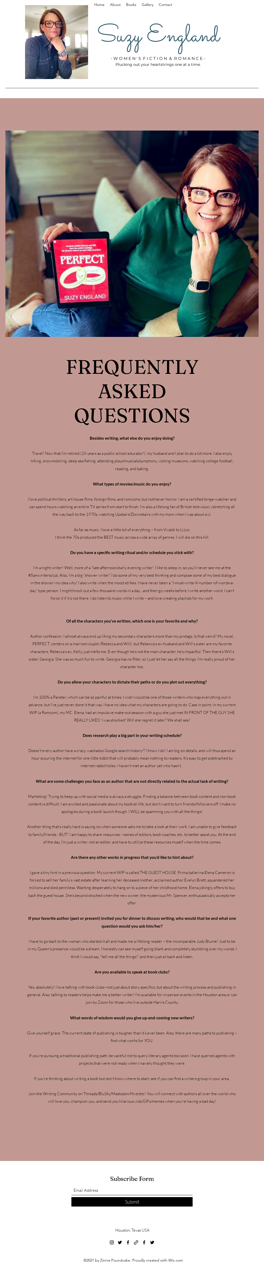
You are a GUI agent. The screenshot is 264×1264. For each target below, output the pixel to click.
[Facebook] (128, 1242)
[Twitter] (120, 1242)
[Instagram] (111, 1242)
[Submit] (132, 1202)
